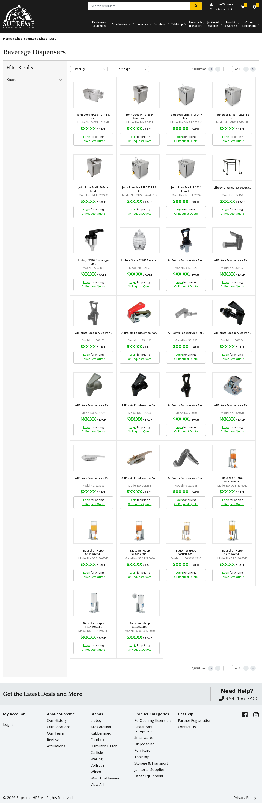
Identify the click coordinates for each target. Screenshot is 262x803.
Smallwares (119, 24)
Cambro (97, 739)
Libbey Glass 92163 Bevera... (232, 187)
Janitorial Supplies (213, 24)
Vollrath (97, 765)
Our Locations (58, 726)
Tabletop (177, 24)
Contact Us (187, 726)
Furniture (160, 24)
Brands (97, 713)
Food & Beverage (231, 24)
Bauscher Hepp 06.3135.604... (232, 479)
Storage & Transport (195, 24)
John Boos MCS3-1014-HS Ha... (93, 116)
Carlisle (97, 752)
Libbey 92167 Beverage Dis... (93, 262)
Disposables (140, 24)
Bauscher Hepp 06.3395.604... (139, 625)
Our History (57, 720)
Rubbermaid (101, 733)
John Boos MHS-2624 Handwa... (139, 116)
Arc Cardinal (101, 726)
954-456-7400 (239, 698)
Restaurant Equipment (99, 24)
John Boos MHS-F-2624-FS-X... (139, 189)
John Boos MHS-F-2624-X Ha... (186, 116)
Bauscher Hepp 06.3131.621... (186, 552)
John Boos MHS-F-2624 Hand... (186, 189)
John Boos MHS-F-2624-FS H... (232, 116)
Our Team (55, 733)
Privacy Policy (245, 797)
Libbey (96, 720)
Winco (96, 771)
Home (7, 39)
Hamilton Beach (104, 746)
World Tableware (105, 778)
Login (86, 137)
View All (97, 784)
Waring (97, 758)
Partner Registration (194, 720)
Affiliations (56, 746)
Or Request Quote (93, 141)
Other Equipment (148, 775)
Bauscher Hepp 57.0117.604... (139, 552)
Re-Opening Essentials (152, 720)
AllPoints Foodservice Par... (186, 260)
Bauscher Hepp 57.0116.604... (232, 552)
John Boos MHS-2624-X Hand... (93, 189)
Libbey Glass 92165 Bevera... (139, 260)
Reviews (53, 739)
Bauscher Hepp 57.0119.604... (93, 625)
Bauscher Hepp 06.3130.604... (93, 552)
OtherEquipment (249, 24)
